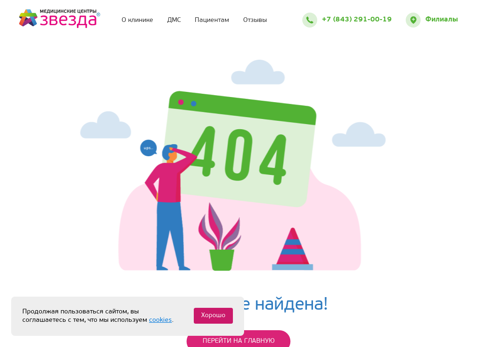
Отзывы (255, 20)
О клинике (137, 20)
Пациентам (212, 20)
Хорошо (213, 315)
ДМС (174, 20)
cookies (160, 320)
